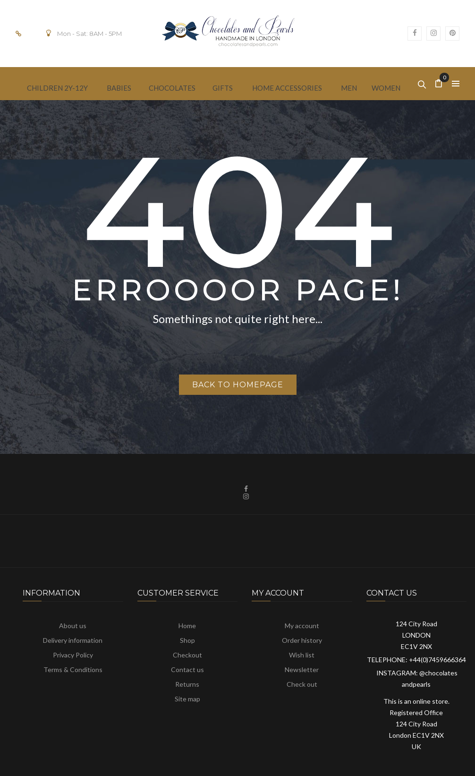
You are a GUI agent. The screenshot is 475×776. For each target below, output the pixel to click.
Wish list (301, 655)
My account (302, 626)
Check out (302, 684)
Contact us (187, 669)
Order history (302, 640)
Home (187, 626)
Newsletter (302, 669)
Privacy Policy (73, 655)
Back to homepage (237, 384)
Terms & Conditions (72, 669)
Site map (187, 699)
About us (72, 626)
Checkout (187, 655)
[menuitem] (57, 87)
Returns (187, 684)
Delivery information (72, 640)
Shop (187, 640)
